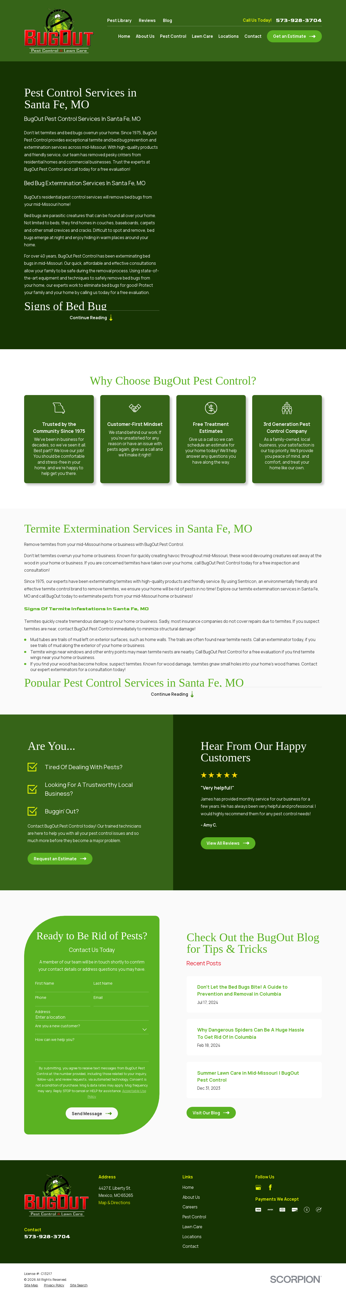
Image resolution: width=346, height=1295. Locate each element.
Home (188, 1187)
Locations (192, 1237)
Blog (167, 20)
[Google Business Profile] (258, 1187)
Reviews (147, 20)
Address (35, 1012)
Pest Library (119, 20)
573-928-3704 (299, 20)
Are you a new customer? (49, 1026)
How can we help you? (47, 1039)
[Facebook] (270, 1187)
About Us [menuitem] (145, 36)
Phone (33, 997)
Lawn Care (192, 1227)
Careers (190, 1207)
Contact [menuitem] (253, 36)
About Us (191, 1197)
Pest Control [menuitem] (173, 36)
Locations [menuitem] (228, 36)
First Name (36, 983)
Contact (191, 1246)
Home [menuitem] (124, 36)
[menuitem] (31, 1285)
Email (90, 997)
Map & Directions (114, 1202)
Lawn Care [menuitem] (202, 36)
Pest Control (194, 1217)
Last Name (95, 983)
